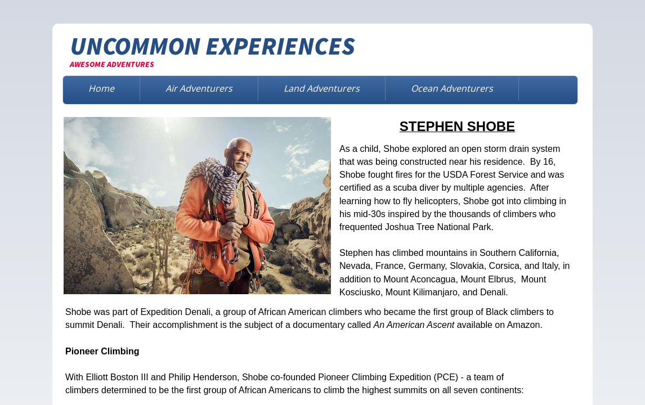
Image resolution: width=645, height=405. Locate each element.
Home (101, 88)
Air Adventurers (198, 88)
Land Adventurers (322, 88)
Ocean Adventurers (452, 88)
